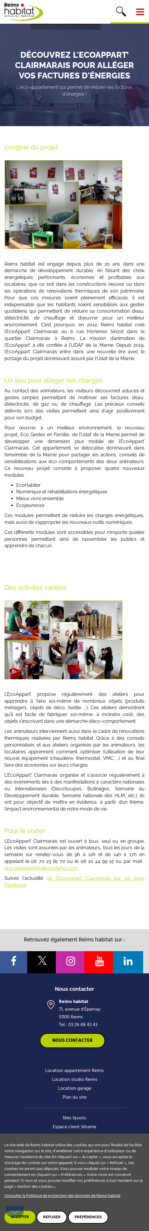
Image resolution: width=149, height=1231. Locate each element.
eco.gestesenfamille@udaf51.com (40, 868)
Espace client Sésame (74, 1127)
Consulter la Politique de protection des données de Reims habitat (62, 1196)
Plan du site (74, 1097)
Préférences (88, 1217)
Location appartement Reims (74, 1071)
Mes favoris (74, 1118)
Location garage (74, 1088)
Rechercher (121, 11)
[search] (121, 12)
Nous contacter (72, 1040)
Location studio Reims (74, 1080)
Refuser (51, 1217)
